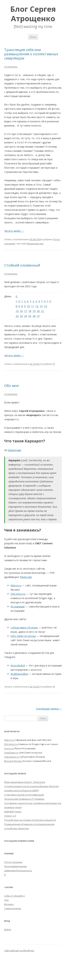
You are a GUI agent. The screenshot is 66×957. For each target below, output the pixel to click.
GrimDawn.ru (11, 752)
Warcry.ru (16, 585)
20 (38, 311)
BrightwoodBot (19, 674)
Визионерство (35, 243)
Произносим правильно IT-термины (24, 798)
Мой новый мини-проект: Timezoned (24, 782)
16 (21, 311)
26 (34, 316)
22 (17, 316)
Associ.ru (9, 748)
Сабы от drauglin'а (14, 895)
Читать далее (14, 230)
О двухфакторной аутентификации (24, 794)
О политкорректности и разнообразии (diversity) (31, 786)
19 (34, 311)
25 (29, 316)
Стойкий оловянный (22, 265)
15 (17, 311)
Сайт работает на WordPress (19, 950)
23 (21, 316)
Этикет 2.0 (10, 815)
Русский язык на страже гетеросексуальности (30, 820)
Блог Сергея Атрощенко (33, 13)
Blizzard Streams (13, 761)
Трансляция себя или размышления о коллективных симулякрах (31, 54)
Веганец (9, 904)
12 (36, 306)
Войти (7, 929)
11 (32, 306)
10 (28, 306)
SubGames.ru (11, 756)
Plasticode (26, 577)
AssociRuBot (18, 665)
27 (38, 316)
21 (42, 311)
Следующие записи (49, 708)
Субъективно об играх (24, 627)
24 (25, 316)
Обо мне (11, 385)
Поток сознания (13, 862)
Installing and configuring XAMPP (21, 790)
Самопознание (12, 908)
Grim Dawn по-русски (23, 636)
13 (41, 306)
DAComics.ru (18, 594)
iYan (6, 900)
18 (29, 311)
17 (25, 311)
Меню (33, 36)
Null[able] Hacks (12, 811)
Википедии (14, 450)
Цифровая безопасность (18, 870)
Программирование (15, 866)
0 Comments (10, 66)
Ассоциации (18, 606)
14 (45, 306)
